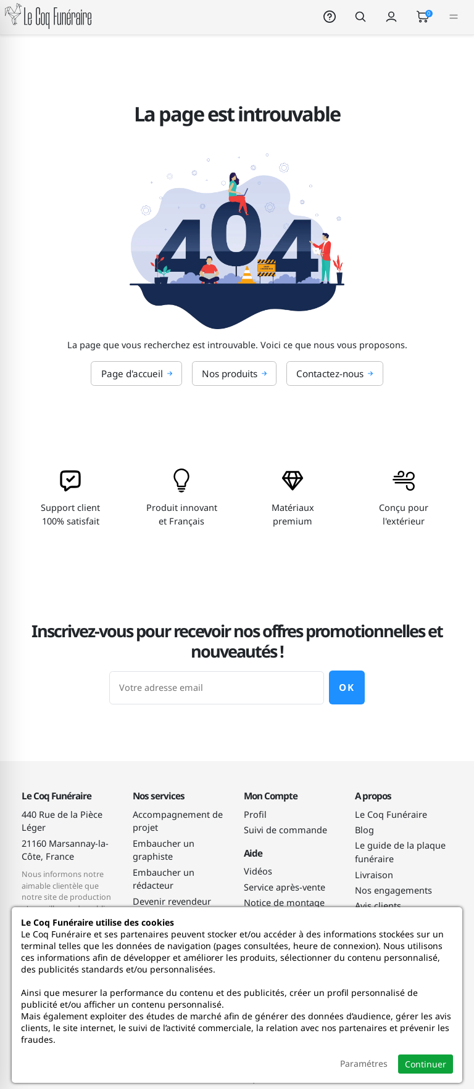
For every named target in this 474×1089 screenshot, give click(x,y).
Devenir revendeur (172, 901)
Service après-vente (284, 887)
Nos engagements (393, 890)
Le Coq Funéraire (391, 814)
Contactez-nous (334, 373)
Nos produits (234, 373)
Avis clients (378, 906)
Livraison (374, 875)
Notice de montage (284, 902)
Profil (255, 814)
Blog (364, 830)
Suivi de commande (285, 830)
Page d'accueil (137, 373)
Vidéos (258, 871)
